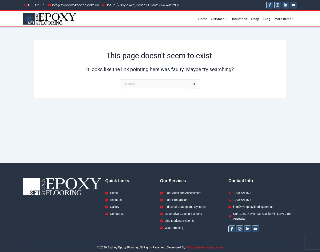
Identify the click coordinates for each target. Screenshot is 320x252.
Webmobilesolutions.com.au (204, 247)
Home (202, 19)
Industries (239, 19)
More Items (284, 19)
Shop (255, 19)
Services (219, 19)
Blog (266, 19)
